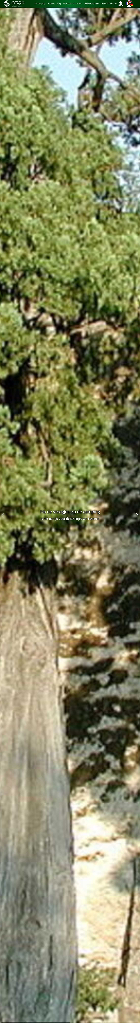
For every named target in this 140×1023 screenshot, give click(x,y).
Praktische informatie (72, 4)
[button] (137, 515)
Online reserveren (91, 4)
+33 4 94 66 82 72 (109, 4)
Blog (59, 4)
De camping (40, 4)
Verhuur (51, 4)
